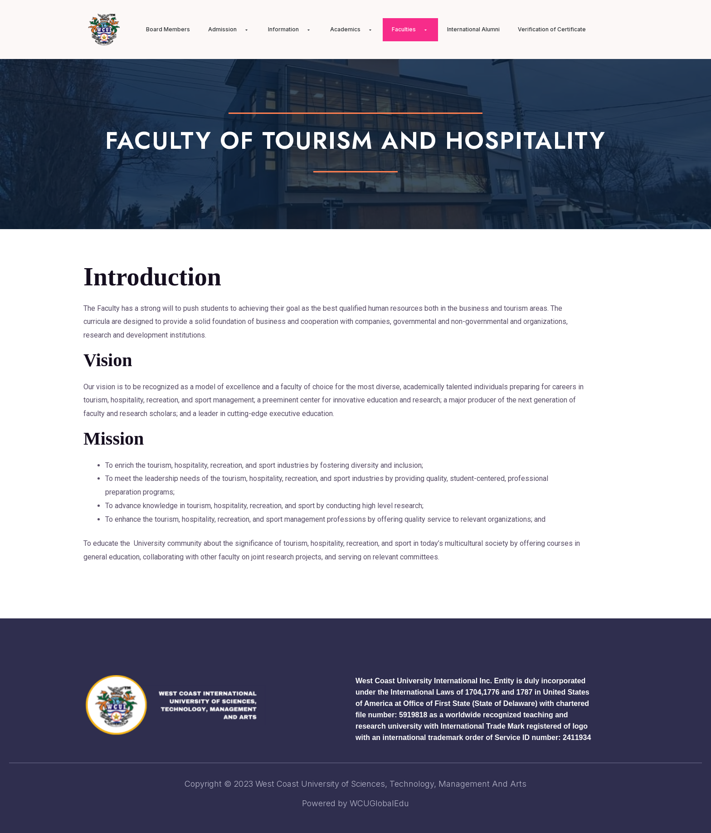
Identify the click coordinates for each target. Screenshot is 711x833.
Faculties (410, 29)
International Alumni (473, 29)
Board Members (168, 29)
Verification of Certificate (552, 29)
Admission (229, 29)
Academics (352, 29)
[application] (240, 30)
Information (290, 29)
